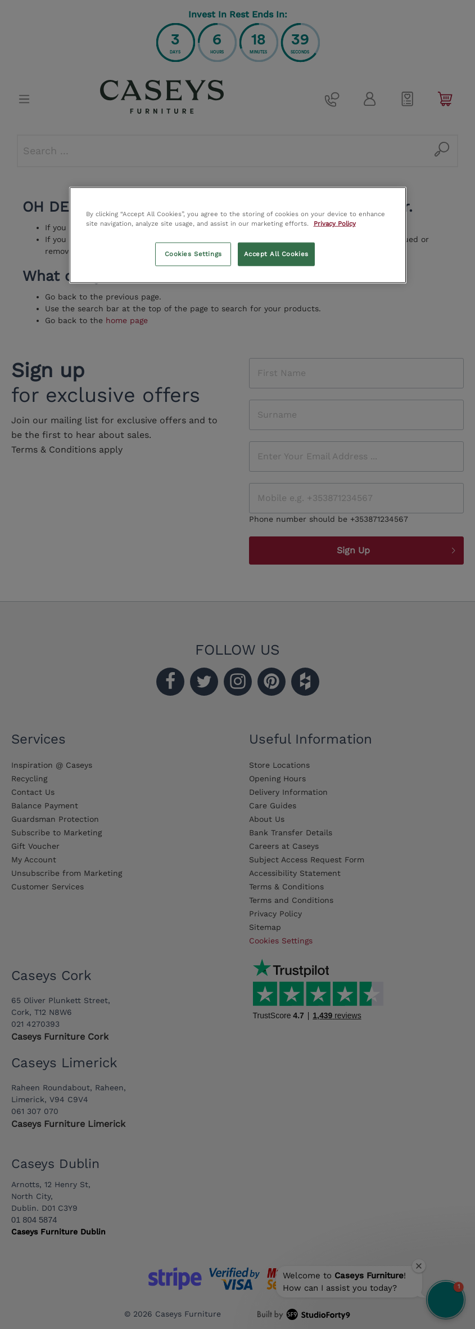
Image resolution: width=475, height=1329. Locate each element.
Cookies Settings (193, 254)
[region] (237, 235)
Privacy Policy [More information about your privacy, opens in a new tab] (335, 223)
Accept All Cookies (276, 254)
